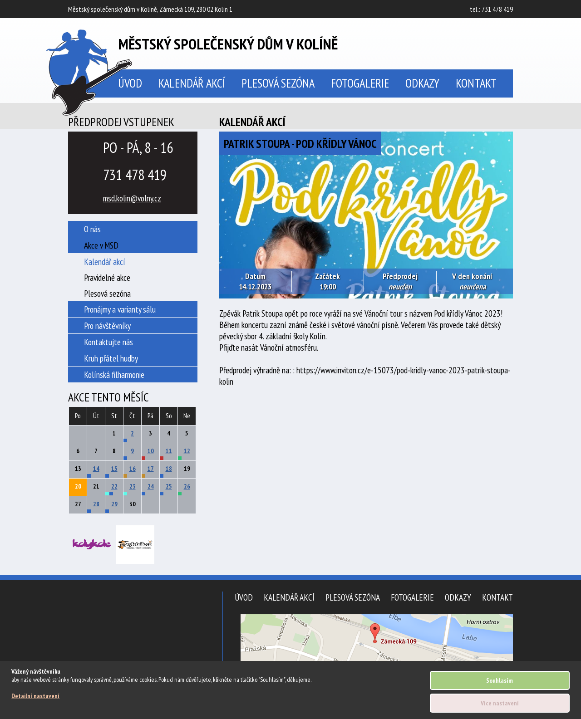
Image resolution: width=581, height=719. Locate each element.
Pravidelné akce (107, 277)
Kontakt (476, 83)
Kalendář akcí (191, 83)
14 (96, 469)
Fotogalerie (360, 83)
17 (151, 469)
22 (114, 486)
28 (96, 504)
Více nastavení (500, 703)
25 (169, 486)
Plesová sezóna (278, 83)
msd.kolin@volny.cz (132, 198)
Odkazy (422, 83)
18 (169, 469)
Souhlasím (499, 680)
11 (169, 451)
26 (187, 486)
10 (151, 451)
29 (114, 504)
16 (132, 469)
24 (151, 486)
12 (187, 451)
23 (132, 486)
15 (114, 469)
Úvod (244, 597)
